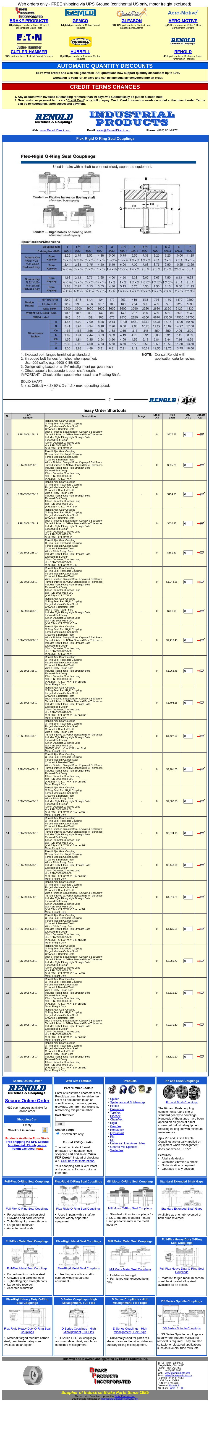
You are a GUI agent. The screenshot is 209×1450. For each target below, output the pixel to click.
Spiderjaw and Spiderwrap (127, 1102)
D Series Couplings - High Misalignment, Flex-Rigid (130, 1330)
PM (112, 1136)
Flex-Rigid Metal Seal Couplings (78, 1268)
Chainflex (116, 1119)
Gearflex (115, 1126)
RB (112, 1140)
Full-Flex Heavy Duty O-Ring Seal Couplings (181, 1270)
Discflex (115, 1116)
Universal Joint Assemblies (128, 1143)
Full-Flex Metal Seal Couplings (27, 1268)
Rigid (113, 1123)
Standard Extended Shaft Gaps (181, 1208)
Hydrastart (117, 1133)
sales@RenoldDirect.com (113, 130)
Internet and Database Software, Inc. (119, 1399)
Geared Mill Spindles (124, 1147)
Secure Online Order (27, 1100)
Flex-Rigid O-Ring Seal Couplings (78, 1208)
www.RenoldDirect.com (55, 130)
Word (172, 1388)
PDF (182, 1388)
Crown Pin (117, 1109)
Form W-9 (174, 1385)
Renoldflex (117, 1129)
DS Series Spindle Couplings (182, 1328)
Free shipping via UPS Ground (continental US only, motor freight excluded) (27, 1145)
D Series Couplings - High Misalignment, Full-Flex (79, 1330)
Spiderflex (116, 1150)
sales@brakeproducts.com (178, 1375)
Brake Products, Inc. (125, 1396)
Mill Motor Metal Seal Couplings (130, 1269)
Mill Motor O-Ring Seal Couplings (130, 1208)
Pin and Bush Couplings (182, 1102)
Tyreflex (115, 1112)
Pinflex (114, 1105)
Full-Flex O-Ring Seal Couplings (27, 1208)
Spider (114, 1099)
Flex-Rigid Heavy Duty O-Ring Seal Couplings (27, 1330)
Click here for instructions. (78, 1161)
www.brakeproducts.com (177, 1373)
